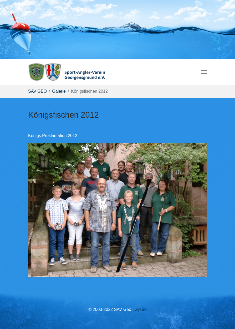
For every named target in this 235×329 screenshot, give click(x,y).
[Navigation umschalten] (204, 71)
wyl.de (140, 309)
